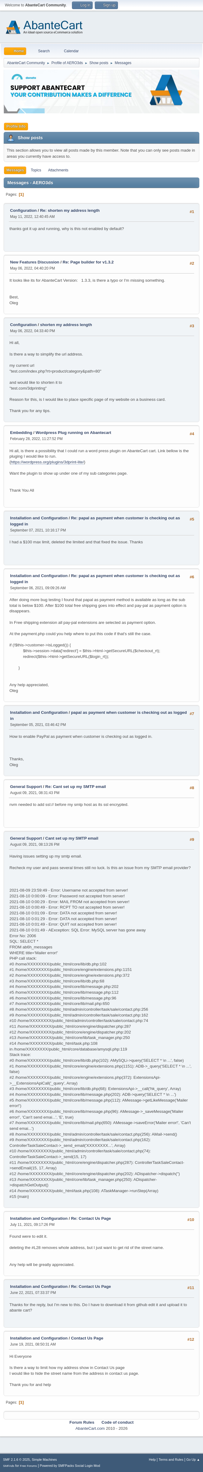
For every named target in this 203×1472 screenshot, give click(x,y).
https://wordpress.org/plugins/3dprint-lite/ (47, 462)
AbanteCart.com (90, 1428)
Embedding (21, 432)
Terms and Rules (171, 1459)
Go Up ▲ (193, 1459)
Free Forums (28, 1465)
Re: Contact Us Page (91, 1218)
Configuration (23, 210)
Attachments (58, 170)
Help (152, 1459)
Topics (36, 170)
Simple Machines (44, 1459)
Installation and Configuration (39, 518)
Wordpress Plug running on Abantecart (73, 432)
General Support (26, 786)
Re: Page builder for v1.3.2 (88, 262)
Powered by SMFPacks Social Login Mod (70, 1465)
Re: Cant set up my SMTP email (75, 786)
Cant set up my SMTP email (71, 838)
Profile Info (16, 126)
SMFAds (8, 1465)
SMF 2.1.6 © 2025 (16, 1459)
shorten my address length (66, 324)
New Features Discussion (34, 262)
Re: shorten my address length (70, 210)
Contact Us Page (87, 1338)
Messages (15, 170)
